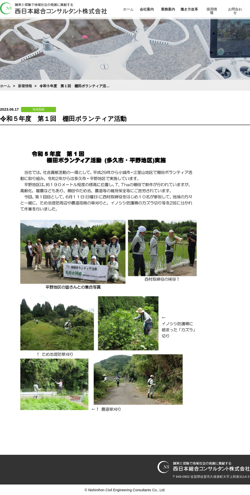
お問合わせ (241, 9)
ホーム (129, 9)
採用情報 (219, 9)
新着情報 (25, 86)
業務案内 (174, 9)
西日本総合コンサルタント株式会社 (53, 8)
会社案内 (151, 9)
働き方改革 (196, 9)
